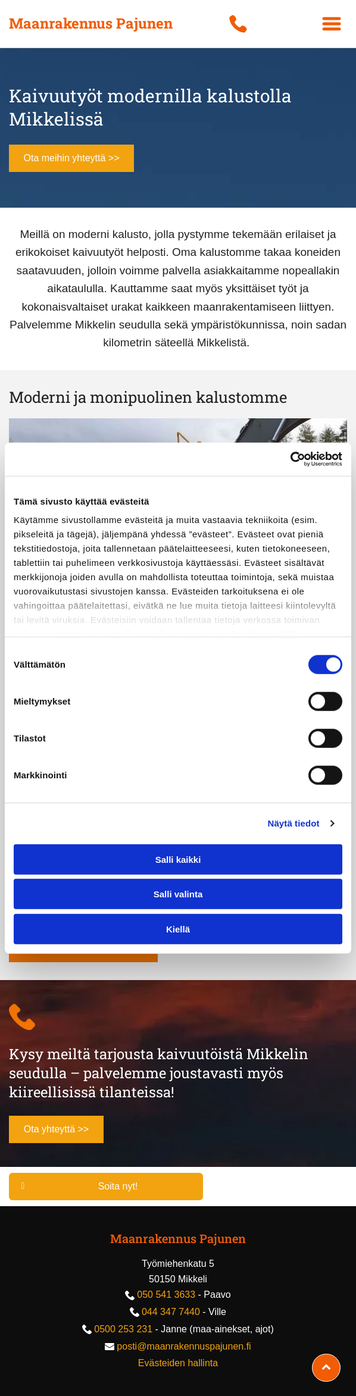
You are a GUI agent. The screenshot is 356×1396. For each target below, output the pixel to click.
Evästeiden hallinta (178, 1363)
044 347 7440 (171, 1312)
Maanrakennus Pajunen (178, 1238)
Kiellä (178, 929)
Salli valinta (178, 894)
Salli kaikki (178, 859)
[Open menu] (331, 24)
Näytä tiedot (294, 823)
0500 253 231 (123, 1329)
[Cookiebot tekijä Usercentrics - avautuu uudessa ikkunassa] (290, 459)
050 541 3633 (166, 1294)
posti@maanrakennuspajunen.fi (184, 1346)
